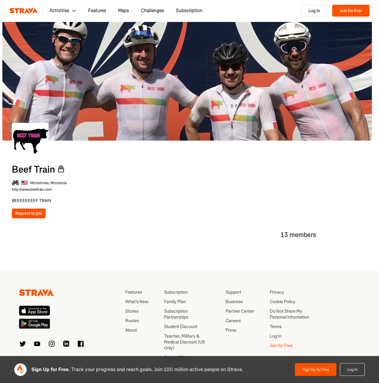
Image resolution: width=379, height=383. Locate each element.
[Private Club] (61, 169)
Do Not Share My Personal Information (289, 314)
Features (97, 10)
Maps (123, 10)
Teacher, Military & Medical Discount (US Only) (184, 342)
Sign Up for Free (315, 369)
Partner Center (240, 311)
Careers (233, 321)
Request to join (28, 213)
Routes (132, 321)
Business (234, 302)
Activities (62, 10)
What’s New (136, 302)
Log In (314, 11)
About (131, 330)
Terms (276, 327)
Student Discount (180, 327)
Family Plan (175, 302)
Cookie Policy (283, 302)
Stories (132, 311)
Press (231, 330)
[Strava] (23, 10)
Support (233, 292)
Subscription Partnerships (176, 314)
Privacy (277, 292)
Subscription (189, 10)
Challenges (152, 10)
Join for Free (351, 11)
